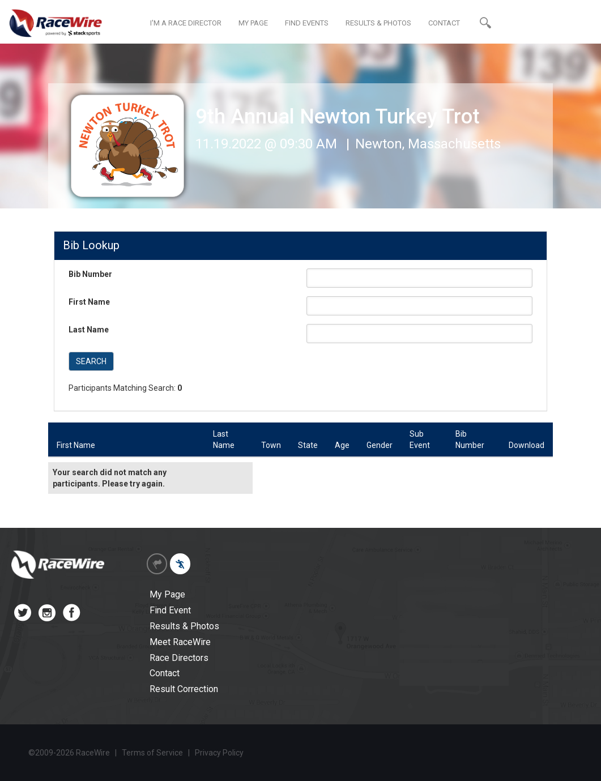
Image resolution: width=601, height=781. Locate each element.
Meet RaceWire (180, 642)
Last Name (89, 329)
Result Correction (184, 689)
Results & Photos (184, 626)
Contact (165, 673)
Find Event (170, 610)
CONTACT (444, 23)
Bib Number (90, 274)
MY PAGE (253, 23)
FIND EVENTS (307, 23)
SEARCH (91, 361)
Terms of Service (152, 752)
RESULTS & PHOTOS (378, 23)
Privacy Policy (219, 752)
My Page (167, 594)
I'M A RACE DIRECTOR (185, 23)
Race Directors (179, 657)
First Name (89, 301)
